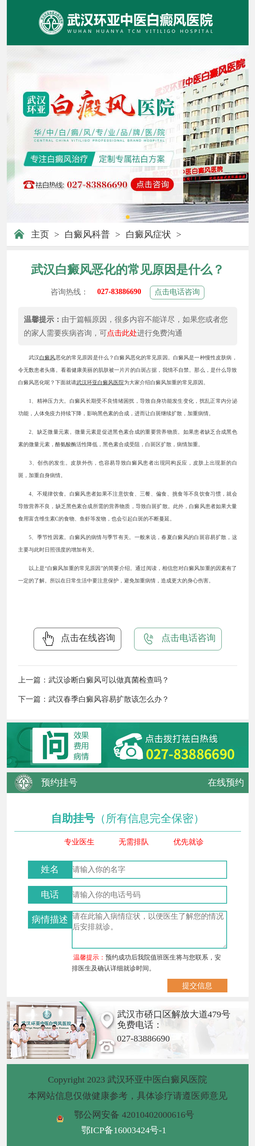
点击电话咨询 (177, 292)
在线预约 (226, 782)
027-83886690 (119, 291)
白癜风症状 (148, 234)
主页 (40, 234)
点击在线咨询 (77, 639)
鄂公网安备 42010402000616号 (134, 1115)
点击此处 (122, 333)
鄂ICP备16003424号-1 (123, 1130)
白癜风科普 (87, 234)
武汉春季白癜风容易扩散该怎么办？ (108, 699)
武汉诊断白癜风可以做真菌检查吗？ (108, 680)
